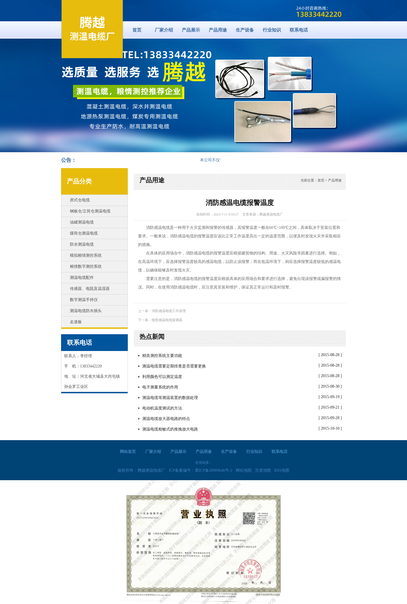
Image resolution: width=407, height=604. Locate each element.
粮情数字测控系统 (86, 266)
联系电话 (299, 30)
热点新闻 (151, 336)
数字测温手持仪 (84, 300)
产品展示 (191, 30)
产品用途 (218, 30)
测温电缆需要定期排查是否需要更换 (174, 366)
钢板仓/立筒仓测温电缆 (90, 211)
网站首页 (128, 452)
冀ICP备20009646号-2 (213, 470)
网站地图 (244, 470)
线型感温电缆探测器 (167, 320)
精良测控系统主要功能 (162, 356)
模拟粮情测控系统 (86, 255)
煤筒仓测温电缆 (84, 233)
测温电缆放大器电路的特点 (166, 419)
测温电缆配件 (82, 277)
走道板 (76, 322)
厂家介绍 (164, 30)
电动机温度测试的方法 (162, 408)
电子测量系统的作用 (160, 387)
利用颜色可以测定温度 (162, 377)
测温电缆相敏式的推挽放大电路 (170, 429)
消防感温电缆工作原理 (169, 311)
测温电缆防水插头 (86, 311)
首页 (136, 30)
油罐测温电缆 (82, 222)
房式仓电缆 (80, 200)
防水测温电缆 (82, 244)
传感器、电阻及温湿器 (90, 289)
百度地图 (263, 470)
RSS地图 (281, 470)
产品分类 (79, 181)
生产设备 (245, 30)
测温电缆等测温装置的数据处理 (170, 398)
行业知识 (272, 30)
